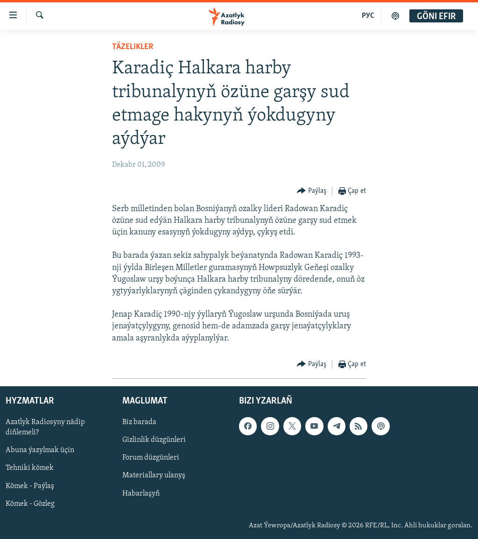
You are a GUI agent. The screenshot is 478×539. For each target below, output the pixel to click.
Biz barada (139, 422)
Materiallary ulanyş (153, 475)
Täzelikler (132, 47)
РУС (368, 16)
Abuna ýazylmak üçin (40, 450)
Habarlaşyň (141, 493)
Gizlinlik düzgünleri (154, 440)
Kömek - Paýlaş (30, 485)
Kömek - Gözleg (30, 504)
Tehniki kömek (30, 468)
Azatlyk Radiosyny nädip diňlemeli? (45, 427)
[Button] (311, 191)
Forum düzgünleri (150, 457)
